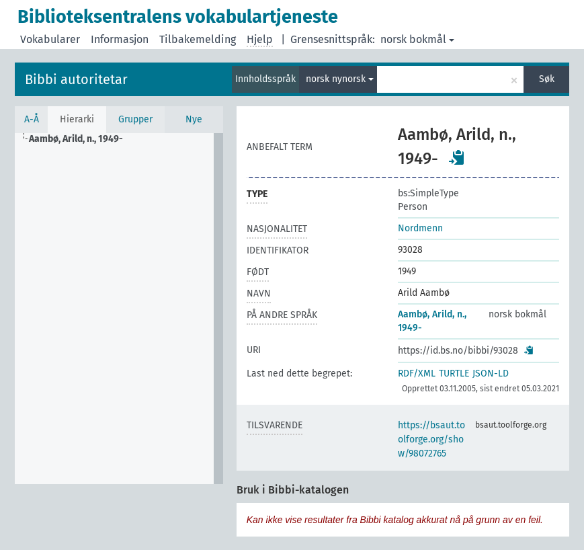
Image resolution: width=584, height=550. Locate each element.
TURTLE (454, 373)
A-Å (31, 119)
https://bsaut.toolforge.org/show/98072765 (431, 439)
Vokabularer (50, 39)
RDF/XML (416, 373)
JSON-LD (490, 373)
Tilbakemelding (197, 39)
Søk (546, 79)
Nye (193, 119)
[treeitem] (81, 139)
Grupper (135, 119)
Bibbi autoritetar (76, 79)
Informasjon (120, 39)
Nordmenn (420, 228)
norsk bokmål (417, 39)
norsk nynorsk (340, 79)
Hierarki (77, 119)
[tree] (119, 308)
